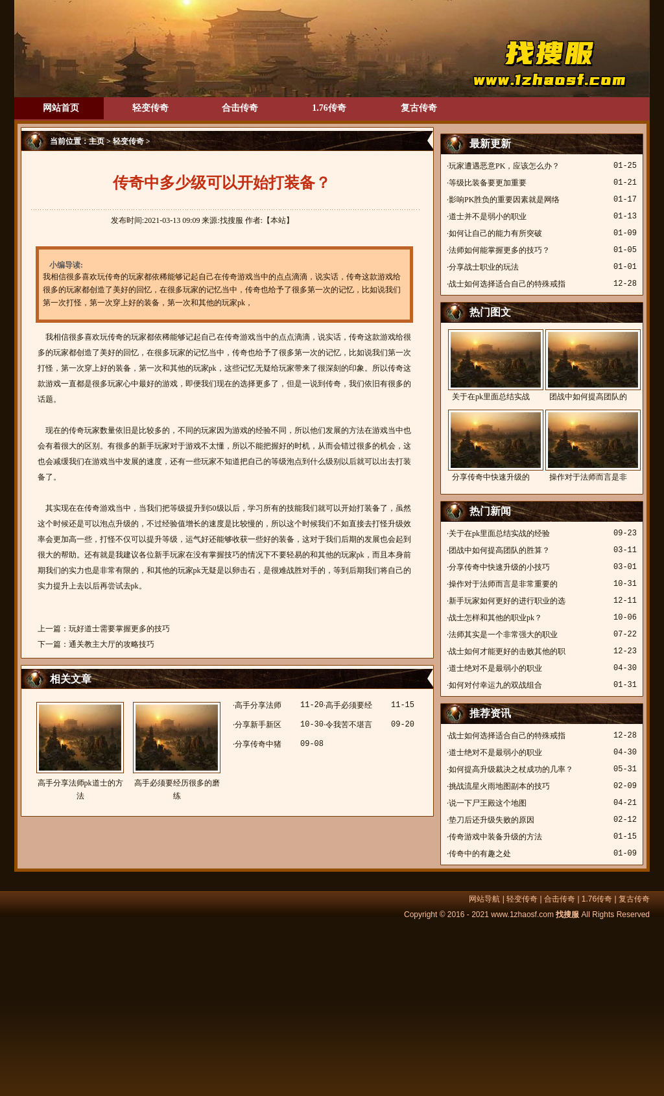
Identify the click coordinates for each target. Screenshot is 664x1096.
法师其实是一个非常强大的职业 (503, 634)
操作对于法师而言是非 (588, 446)
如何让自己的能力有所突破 (495, 233)
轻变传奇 (150, 108)
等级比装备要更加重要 (488, 182)
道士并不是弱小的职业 (488, 216)
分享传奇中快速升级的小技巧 (499, 567)
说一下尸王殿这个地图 (488, 803)
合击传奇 (240, 108)
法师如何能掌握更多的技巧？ (499, 250)
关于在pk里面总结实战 (491, 365)
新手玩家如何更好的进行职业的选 (507, 600)
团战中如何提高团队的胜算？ (499, 550)
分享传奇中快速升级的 (491, 446)
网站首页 (61, 108)
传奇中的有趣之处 (480, 853)
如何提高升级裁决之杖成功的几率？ (511, 769)
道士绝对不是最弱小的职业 (495, 668)
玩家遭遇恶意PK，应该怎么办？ (504, 165)
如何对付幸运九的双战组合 (495, 685)
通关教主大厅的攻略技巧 (111, 644)
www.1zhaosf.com (522, 914)
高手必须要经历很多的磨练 (176, 751)
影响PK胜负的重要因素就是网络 (504, 199)
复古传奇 (419, 108)
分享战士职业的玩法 (484, 267)
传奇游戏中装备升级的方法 (495, 836)
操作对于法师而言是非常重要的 (503, 584)
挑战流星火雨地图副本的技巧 (499, 786)
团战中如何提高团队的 (588, 365)
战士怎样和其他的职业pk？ (495, 617)
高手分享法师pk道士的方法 (80, 751)
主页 (96, 141)
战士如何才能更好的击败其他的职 (507, 651)
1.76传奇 (329, 108)
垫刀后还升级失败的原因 (491, 819)
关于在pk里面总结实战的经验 (499, 533)
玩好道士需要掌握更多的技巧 (119, 628)
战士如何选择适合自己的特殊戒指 (507, 283)
